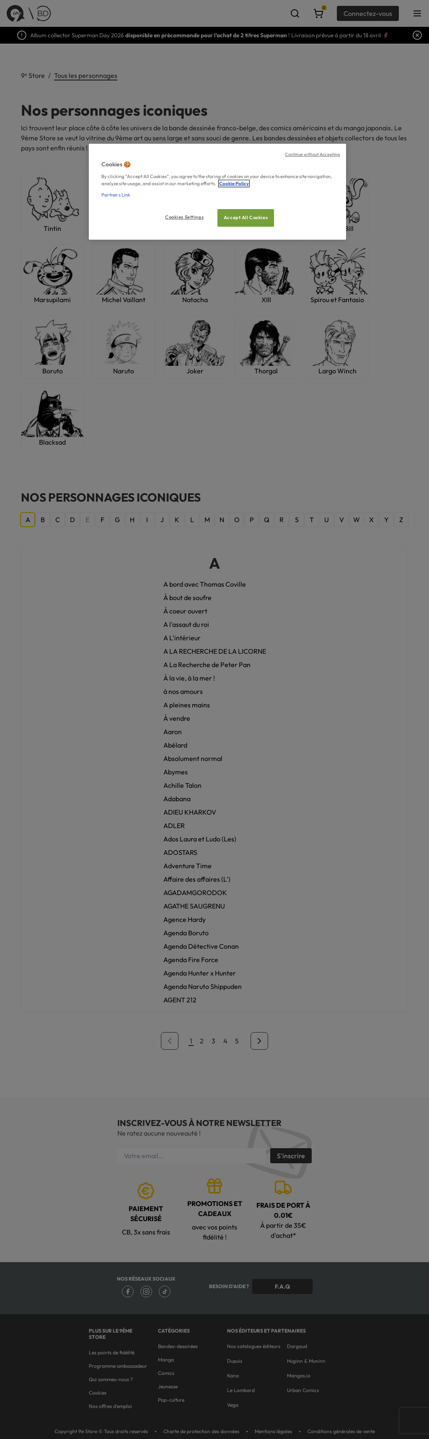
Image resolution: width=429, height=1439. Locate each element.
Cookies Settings (184, 217)
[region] (217, 192)
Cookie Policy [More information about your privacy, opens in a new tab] (234, 183)
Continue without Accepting (312, 154)
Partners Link (115, 195)
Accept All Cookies (246, 217)
